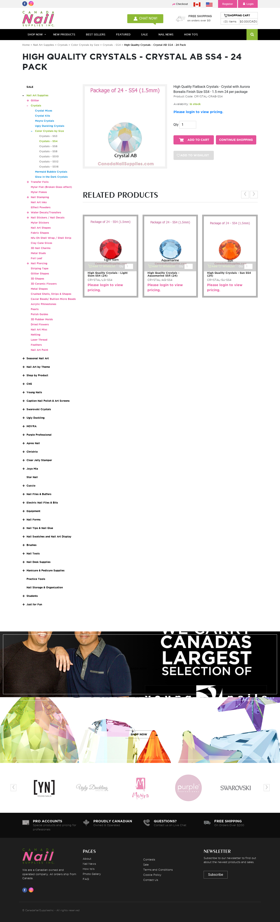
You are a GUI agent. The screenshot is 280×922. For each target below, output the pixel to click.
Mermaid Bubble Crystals (51, 171)
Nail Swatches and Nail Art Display (49, 536)
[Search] (252, 34)
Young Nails (34, 392)
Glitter (35, 100)
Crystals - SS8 (48, 151)
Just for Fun (34, 604)
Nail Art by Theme (38, 366)
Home (26, 44)
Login (247, 3)
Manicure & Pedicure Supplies (45, 570)
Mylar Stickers (40, 222)
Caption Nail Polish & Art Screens (48, 400)
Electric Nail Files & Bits (42, 502)
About (87, 858)
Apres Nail (33, 443)
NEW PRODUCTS (64, 34)
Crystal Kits (42, 115)
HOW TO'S (191, 34)
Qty (176, 125)
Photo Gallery (92, 873)
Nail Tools (33, 553)
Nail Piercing (39, 263)
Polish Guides (39, 314)
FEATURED (123, 34)
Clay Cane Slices (41, 243)
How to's (88, 868)
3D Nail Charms (40, 248)
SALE (144, 34)
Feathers (36, 344)
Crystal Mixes (43, 110)
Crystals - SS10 (49, 156)
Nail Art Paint (39, 349)
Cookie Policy (152, 874)
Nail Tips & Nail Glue (40, 528)
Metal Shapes (39, 288)
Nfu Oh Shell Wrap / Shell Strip (51, 237)
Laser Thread (39, 339)
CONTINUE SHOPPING (236, 139)
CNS (29, 383)
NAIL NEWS (166, 34)
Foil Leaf (36, 258)
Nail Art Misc (39, 329)
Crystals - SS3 (48, 136)
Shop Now (35, 34)
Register (227, 4)
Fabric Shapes (40, 232)
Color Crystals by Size (85, 44)
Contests (149, 859)
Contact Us (150, 879)
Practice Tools (36, 579)
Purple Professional (39, 434)
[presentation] (245, 194)
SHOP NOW (139, 668)
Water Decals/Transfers (46, 212)
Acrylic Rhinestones (43, 304)
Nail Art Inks (39, 202)
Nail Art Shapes (41, 227)
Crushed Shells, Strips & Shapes (51, 293)
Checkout (182, 4)
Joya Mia (32, 468)
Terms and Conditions (158, 869)
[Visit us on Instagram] (32, 890)
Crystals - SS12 (48, 161)
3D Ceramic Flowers (44, 283)
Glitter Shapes (40, 273)
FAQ (86, 878)
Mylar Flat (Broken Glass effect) (51, 187)
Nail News (89, 863)
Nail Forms (34, 519)
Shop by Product (37, 375)
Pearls (35, 309)
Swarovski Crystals (39, 409)
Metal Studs (38, 253)
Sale (146, 864)
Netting (35, 334)
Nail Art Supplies (43, 44)
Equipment (33, 511)
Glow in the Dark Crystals (51, 176)
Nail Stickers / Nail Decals (47, 217)
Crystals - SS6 (48, 146)
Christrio (32, 451)
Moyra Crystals (44, 120)
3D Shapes (37, 278)
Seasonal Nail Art (38, 358)
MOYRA (31, 426)
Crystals (62, 44)
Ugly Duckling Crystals (49, 126)
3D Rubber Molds (42, 319)
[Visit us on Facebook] (25, 890)
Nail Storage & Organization (45, 587)
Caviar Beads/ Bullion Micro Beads (53, 299)
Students (32, 596)
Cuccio (31, 485)
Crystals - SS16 (49, 166)
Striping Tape (39, 268)
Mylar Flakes (39, 192)
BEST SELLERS (95, 34)
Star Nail (32, 477)
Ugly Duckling (36, 417)
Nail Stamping (40, 197)
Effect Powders (40, 207)
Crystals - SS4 (112, 44)
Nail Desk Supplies (38, 562)
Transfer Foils (40, 181)
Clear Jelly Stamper (39, 460)
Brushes (31, 545)
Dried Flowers (40, 324)
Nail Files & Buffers (39, 494)
